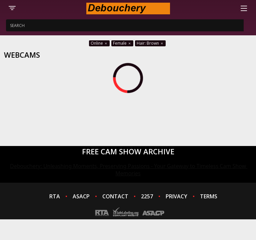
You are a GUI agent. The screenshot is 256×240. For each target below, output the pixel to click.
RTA (54, 196)
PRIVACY (176, 196)
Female (122, 43)
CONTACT (115, 196)
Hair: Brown (150, 43)
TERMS (208, 196)
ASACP (81, 196)
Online (99, 43)
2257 (147, 196)
